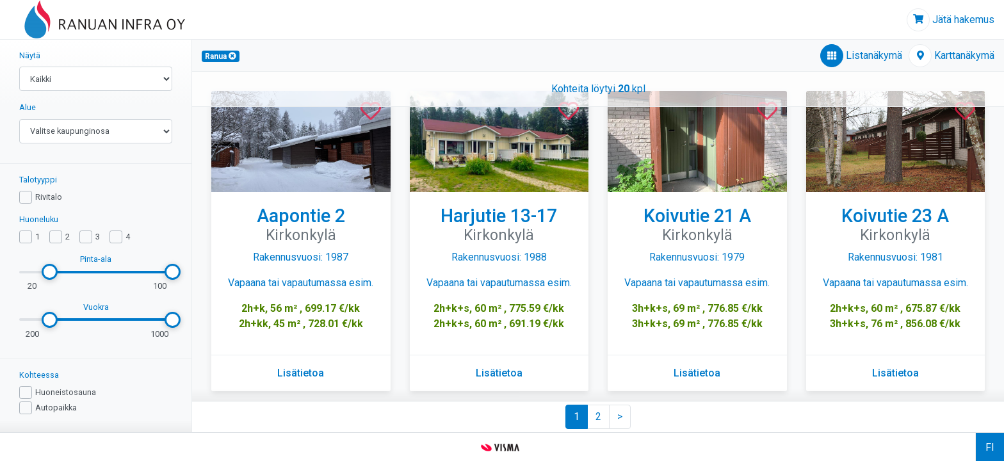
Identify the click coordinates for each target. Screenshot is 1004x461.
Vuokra (96, 307)
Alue (27, 107)
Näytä (29, 55)
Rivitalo (48, 197)
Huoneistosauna (65, 392)
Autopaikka (56, 407)
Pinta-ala (95, 259)
